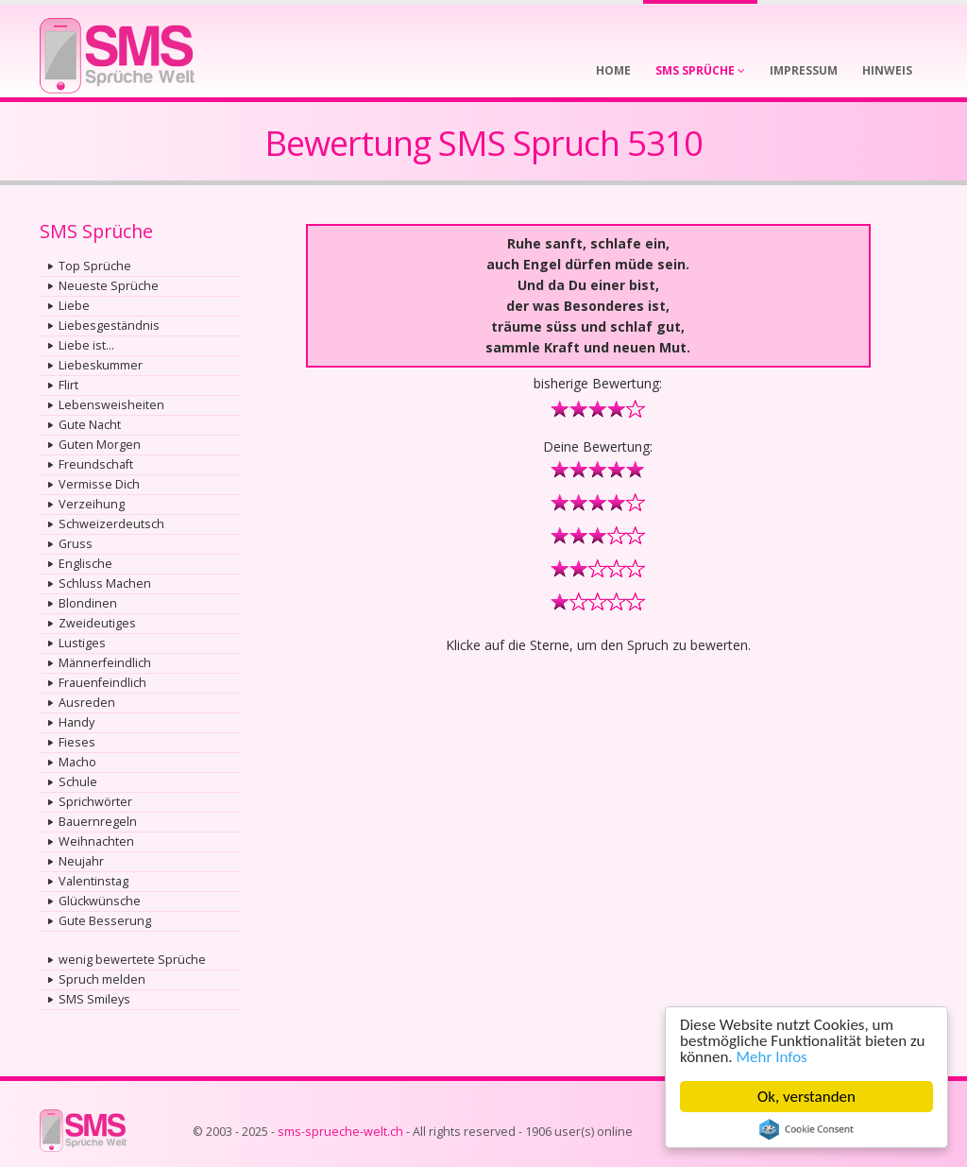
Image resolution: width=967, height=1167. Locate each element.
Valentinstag (93, 881)
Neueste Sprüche (109, 286)
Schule (78, 782)
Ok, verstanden (806, 1097)
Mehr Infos (772, 1057)
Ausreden (87, 703)
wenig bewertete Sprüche (132, 960)
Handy (76, 722)
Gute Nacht (90, 425)
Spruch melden (102, 979)
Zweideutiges (97, 623)
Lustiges (82, 643)
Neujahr (81, 861)
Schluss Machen (105, 583)
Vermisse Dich (99, 484)
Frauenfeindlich (102, 683)
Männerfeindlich (105, 663)
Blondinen (88, 603)
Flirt (68, 385)
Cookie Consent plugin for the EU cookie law (806, 1129)
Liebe (74, 306)
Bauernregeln (98, 822)
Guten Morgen (100, 445)
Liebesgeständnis (109, 325)
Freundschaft (96, 464)
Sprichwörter (95, 802)
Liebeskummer (101, 365)
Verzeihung (92, 504)
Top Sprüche (95, 266)
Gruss (76, 544)
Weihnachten (96, 841)
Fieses (77, 742)
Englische (85, 564)
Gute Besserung (105, 921)
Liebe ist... (86, 345)
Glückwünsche (100, 901)
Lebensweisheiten (111, 405)
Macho (77, 762)
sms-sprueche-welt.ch (340, 1132)
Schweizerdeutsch (111, 524)
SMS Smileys (94, 999)
